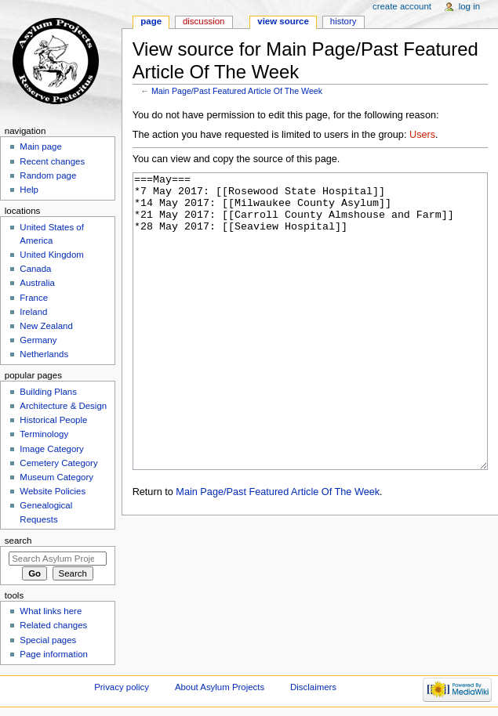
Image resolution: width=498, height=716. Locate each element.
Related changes (53, 625)
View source (283, 21)
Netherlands (44, 354)
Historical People (53, 420)
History (343, 21)
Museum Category (56, 477)
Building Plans (48, 391)
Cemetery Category (58, 463)
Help (29, 189)
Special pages (48, 640)
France (34, 297)
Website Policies (52, 491)
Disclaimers (313, 687)
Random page (48, 175)
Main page (41, 146)
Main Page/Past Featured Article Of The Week (236, 91)
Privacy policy (121, 687)
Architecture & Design (63, 405)
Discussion (203, 21)
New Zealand (46, 326)
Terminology (44, 434)
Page (151, 21)
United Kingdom (52, 254)
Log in (469, 6)
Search (18, 540)
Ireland (33, 311)
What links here (51, 611)
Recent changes (52, 161)
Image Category (52, 449)
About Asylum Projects (219, 687)
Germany (38, 340)
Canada (35, 268)
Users (422, 134)
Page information (54, 654)
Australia (37, 282)
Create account (402, 6)
